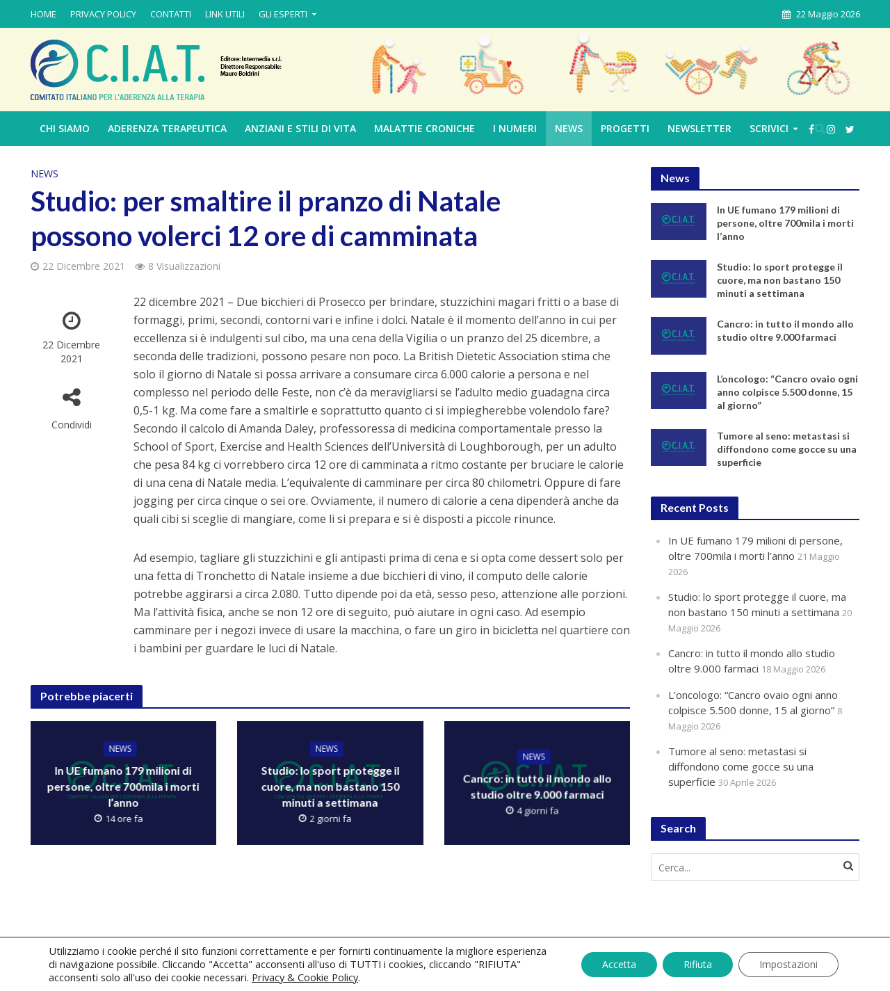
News (569, 128)
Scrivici (769, 128)
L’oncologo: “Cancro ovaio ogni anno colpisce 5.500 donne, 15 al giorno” (787, 392)
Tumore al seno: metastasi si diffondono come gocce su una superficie (787, 449)
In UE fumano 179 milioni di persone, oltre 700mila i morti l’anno (123, 786)
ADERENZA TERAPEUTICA (167, 128)
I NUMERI (515, 128)
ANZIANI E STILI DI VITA (300, 128)
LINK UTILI (225, 14)
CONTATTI (170, 14)
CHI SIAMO (65, 128)
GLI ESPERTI (283, 14)
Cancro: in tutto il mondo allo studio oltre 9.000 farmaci (536, 785)
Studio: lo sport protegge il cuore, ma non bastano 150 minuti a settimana (330, 786)
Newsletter (699, 128)
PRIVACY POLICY (103, 14)
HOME (43, 14)
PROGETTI (625, 128)
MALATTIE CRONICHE (424, 128)
